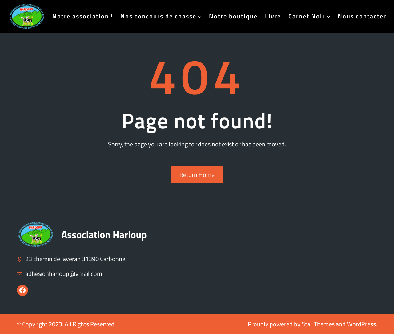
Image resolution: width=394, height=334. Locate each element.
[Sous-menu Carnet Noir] (328, 16)
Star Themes (318, 324)
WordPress (361, 324)
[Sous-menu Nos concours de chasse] (200, 16)
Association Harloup (104, 234)
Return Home (197, 174)
